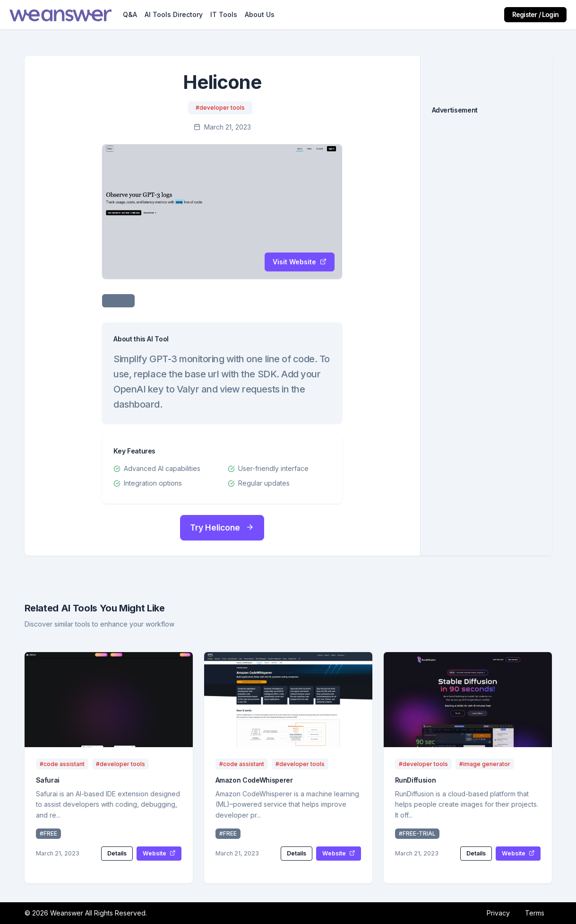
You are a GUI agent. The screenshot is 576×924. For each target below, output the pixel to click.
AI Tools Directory (174, 14)
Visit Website (300, 262)
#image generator (484, 763)
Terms (534, 913)
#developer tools (220, 107)
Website (159, 853)
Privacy (498, 913)
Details (117, 853)
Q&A (130, 14)
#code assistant (62, 763)
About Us (260, 14)
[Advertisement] (486, 268)
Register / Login (535, 14)
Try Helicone (222, 527)
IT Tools (223, 14)
